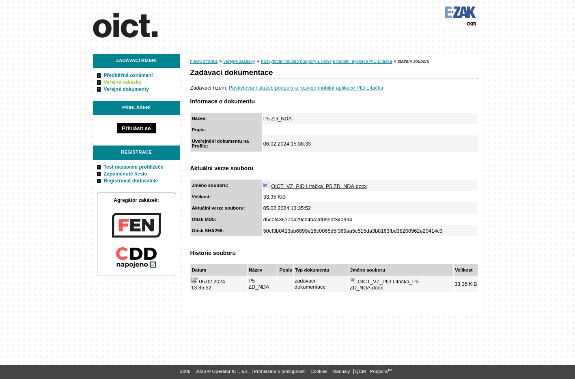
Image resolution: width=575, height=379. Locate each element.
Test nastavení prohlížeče (134, 167)
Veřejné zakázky (123, 82)
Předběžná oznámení (128, 75)
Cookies (318, 371)
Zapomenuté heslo (125, 174)
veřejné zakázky (239, 61)
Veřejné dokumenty (126, 89)
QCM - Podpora (371, 371)
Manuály (341, 371)
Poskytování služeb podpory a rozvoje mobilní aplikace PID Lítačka (326, 61)
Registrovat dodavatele (131, 181)
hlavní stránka (204, 61)
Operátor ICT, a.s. (138, 24)
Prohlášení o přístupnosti (280, 371)
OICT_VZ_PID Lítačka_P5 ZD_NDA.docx (318, 186)
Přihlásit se (136, 128)
